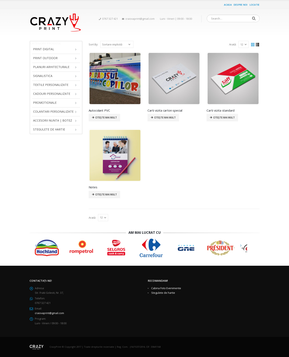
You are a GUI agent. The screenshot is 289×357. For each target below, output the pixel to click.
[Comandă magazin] (116, 44)
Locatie (255, 4)
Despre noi (241, 4)
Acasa (227, 4)
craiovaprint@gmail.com (49, 313)
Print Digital (43, 49)
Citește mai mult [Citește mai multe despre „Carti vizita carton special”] (165, 117)
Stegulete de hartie (49, 129)
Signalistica (42, 76)
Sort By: (93, 44)
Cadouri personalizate (51, 94)
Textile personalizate (50, 85)
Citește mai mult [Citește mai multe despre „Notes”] (106, 194)
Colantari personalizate (53, 111)
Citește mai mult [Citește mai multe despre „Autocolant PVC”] (106, 117)
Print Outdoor (45, 58)
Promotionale (45, 103)
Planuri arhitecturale (51, 67)
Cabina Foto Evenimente (166, 288)
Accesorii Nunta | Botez (52, 120)
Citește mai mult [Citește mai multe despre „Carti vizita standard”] (224, 117)
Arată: (232, 44)
